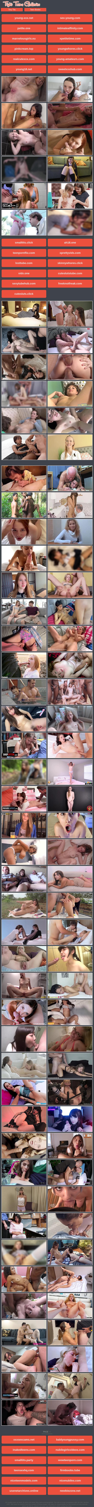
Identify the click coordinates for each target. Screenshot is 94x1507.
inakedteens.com (24, 1449)
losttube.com (23, 263)
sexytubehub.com (23, 283)
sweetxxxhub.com (70, 69)
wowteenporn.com (70, 1460)
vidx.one (23, 273)
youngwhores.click (70, 48)
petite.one (23, 28)
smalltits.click (24, 242)
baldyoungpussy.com (70, 1439)
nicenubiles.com (70, 1480)
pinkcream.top (24, 48)
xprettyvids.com (70, 252)
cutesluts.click (23, 293)
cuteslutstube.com (70, 273)
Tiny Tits (12, 10)
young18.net (24, 69)
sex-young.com (70, 17)
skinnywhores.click (70, 263)
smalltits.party (24, 1460)
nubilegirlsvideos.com (70, 1449)
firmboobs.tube (70, 1470)
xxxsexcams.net (23, 1439)
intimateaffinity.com (70, 28)
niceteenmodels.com (23, 1480)
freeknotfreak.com (70, 283)
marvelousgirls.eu (24, 38)
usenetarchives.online (24, 1490)
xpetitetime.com (70, 38)
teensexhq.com (24, 1470)
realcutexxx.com (24, 59)
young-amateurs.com (70, 59)
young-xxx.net (24, 17)
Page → (47, 1432)
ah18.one (70, 242)
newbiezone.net (70, 1490)
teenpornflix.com (24, 252)
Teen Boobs (35, 10)
